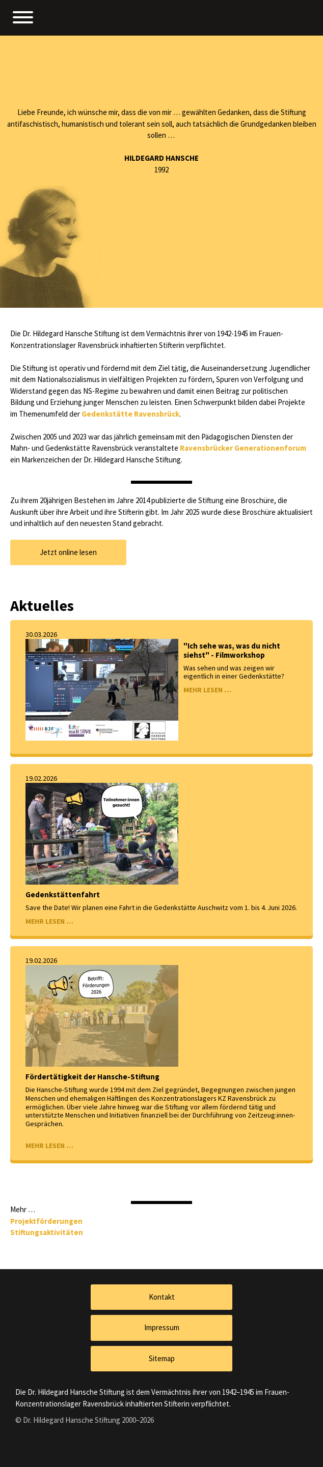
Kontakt (162, 1297)
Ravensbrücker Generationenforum (243, 448)
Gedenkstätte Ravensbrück (130, 414)
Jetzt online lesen (68, 552)
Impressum (161, 1327)
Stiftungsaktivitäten (46, 1232)
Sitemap (162, 1358)
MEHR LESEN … (207, 689)
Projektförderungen (46, 1221)
